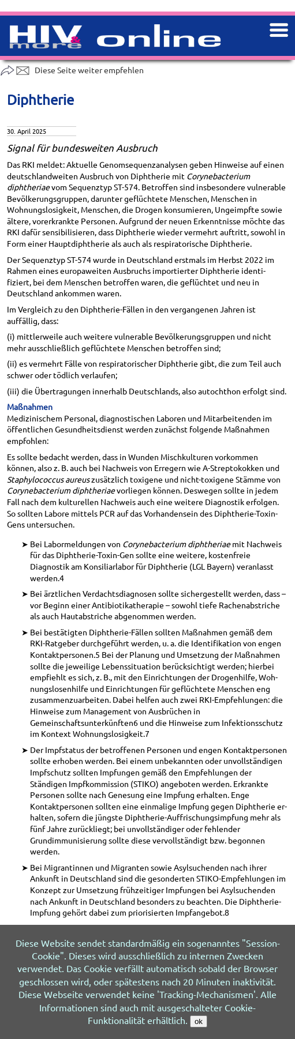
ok (199, 1021)
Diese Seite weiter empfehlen (72, 70)
